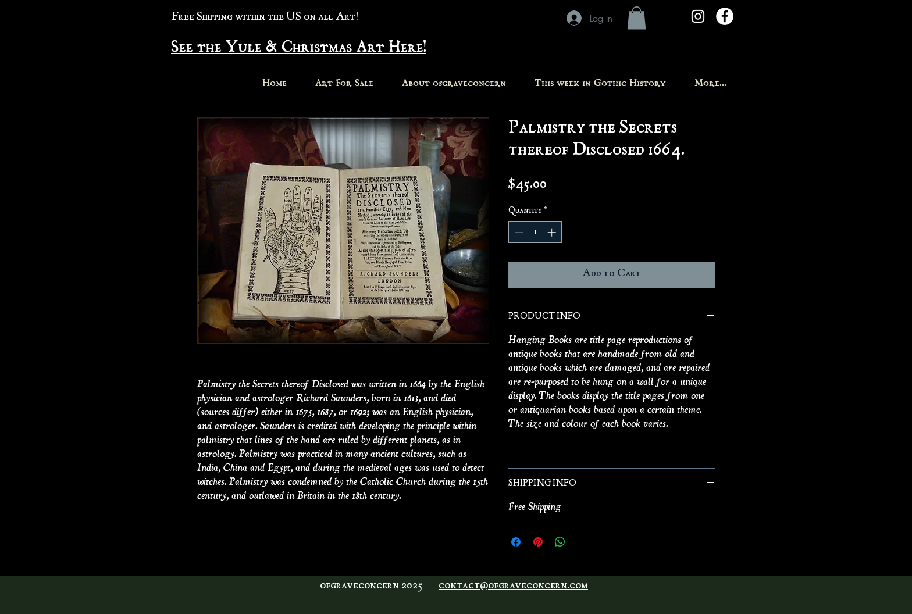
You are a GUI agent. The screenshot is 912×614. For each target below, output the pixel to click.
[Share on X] (582, 542)
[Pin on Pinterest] (538, 542)
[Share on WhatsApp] (560, 542)
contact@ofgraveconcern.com (513, 586)
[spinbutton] (535, 232)
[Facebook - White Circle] (724, 16)
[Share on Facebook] (516, 542)
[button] (636, 17)
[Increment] (553, 232)
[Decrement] (518, 232)
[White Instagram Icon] (698, 16)
